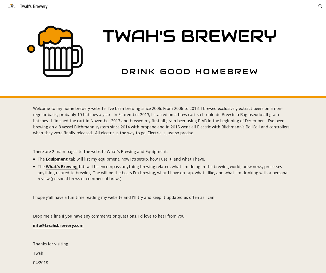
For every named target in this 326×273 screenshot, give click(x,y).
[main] (163, 186)
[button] (320, 6)
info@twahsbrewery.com (58, 225)
